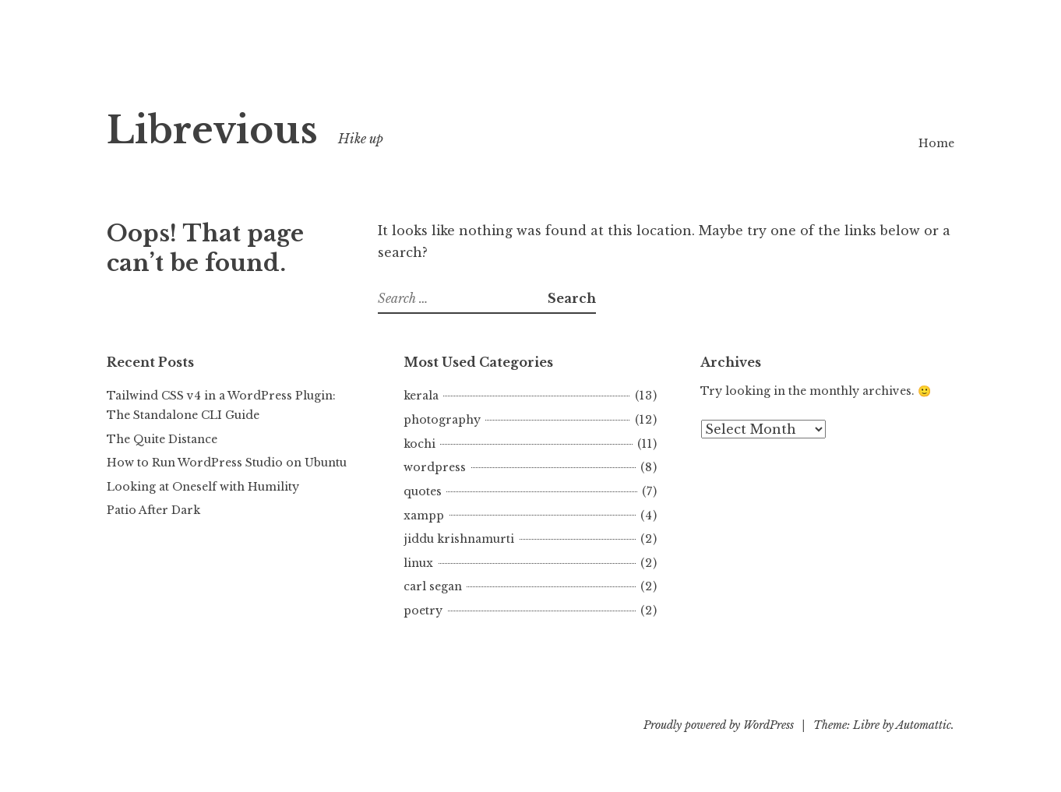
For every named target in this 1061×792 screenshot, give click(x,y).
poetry (423, 611)
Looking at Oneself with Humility (203, 487)
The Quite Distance (162, 439)
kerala (421, 396)
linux (418, 563)
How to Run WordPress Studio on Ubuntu (227, 463)
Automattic (923, 725)
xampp (424, 516)
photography (442, 420)
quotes (423, 491)
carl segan (433, 586)
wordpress (435, 467)
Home (936, 143)
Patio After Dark (153, 510)
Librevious (212, 130)
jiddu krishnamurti (459, 539)
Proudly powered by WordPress (718, 725)
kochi (419, 444)
